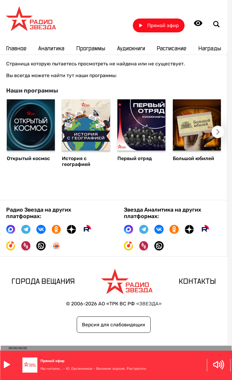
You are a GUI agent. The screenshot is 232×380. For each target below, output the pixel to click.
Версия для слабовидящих (113, 325)
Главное (16, 49)
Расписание (171, 49)
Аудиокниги (131, 49)
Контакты (197, 281)
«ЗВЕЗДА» (149, 304)
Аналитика (51, 49)
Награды (209, 49)
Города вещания (43, 281)
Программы (90, 49)
